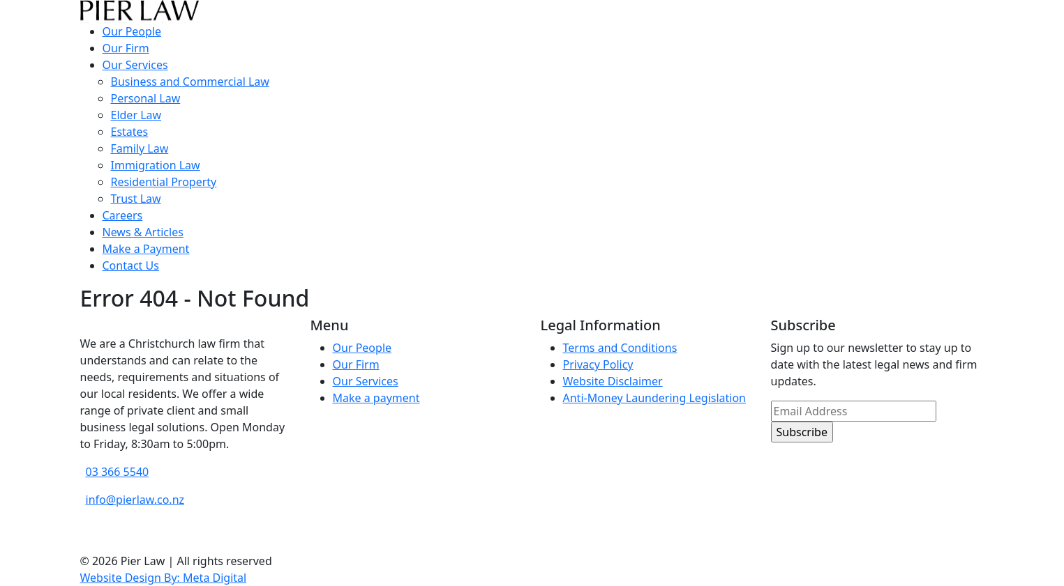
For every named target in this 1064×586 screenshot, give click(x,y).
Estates (130, 131)
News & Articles (143, 232)
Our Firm (126, 48)
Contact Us (131, 265)
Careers (123, 215)
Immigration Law (155, 165)
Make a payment (376, 398)
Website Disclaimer (613, 381)
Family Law (140, 148)
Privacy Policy (598, 364)
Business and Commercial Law (190, 81)
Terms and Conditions (620, 347)
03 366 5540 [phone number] (117, 471)
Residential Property (164, 182)
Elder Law (136, 115)
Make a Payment (146, 248)
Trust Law (136, 198)
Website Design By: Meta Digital (163, 577)
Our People (132, 31)
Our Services (135, 64)
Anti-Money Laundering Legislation (655, 398)
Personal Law (146, 98)
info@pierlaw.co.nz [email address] (135, 499)
